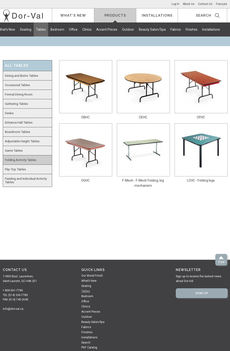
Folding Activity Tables (20, 160)
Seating (25, 29)
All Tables (17, 65)
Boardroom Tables (17, 132)
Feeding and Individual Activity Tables (26, 180)
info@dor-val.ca (13, 309)
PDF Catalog (89, 347)
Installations (211, 29)
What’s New (89, 280)
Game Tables (14, 150)
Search (85, 342)
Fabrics (175, 29)
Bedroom (57, 29)
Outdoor (128, 29)
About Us (188, 4)
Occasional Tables (17, 85)
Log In (175, 4)
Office (73, 29)
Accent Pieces (106, 29)
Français (221, 4)
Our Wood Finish (92, 275)
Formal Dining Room (18, 94)
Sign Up (201, 293)
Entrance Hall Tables (18, 122)
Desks (9, 113)
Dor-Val (23, 15)
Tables (41, 29)
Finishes (192, 29)
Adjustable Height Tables (22, 141)
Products (115, 15)
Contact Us (205, 4)
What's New (73, 15)
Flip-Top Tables (15, 169)
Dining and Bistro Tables (21, 75)
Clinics (87, 29)
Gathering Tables (16, 104)
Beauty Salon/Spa (152, 29)
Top (221, 262)
